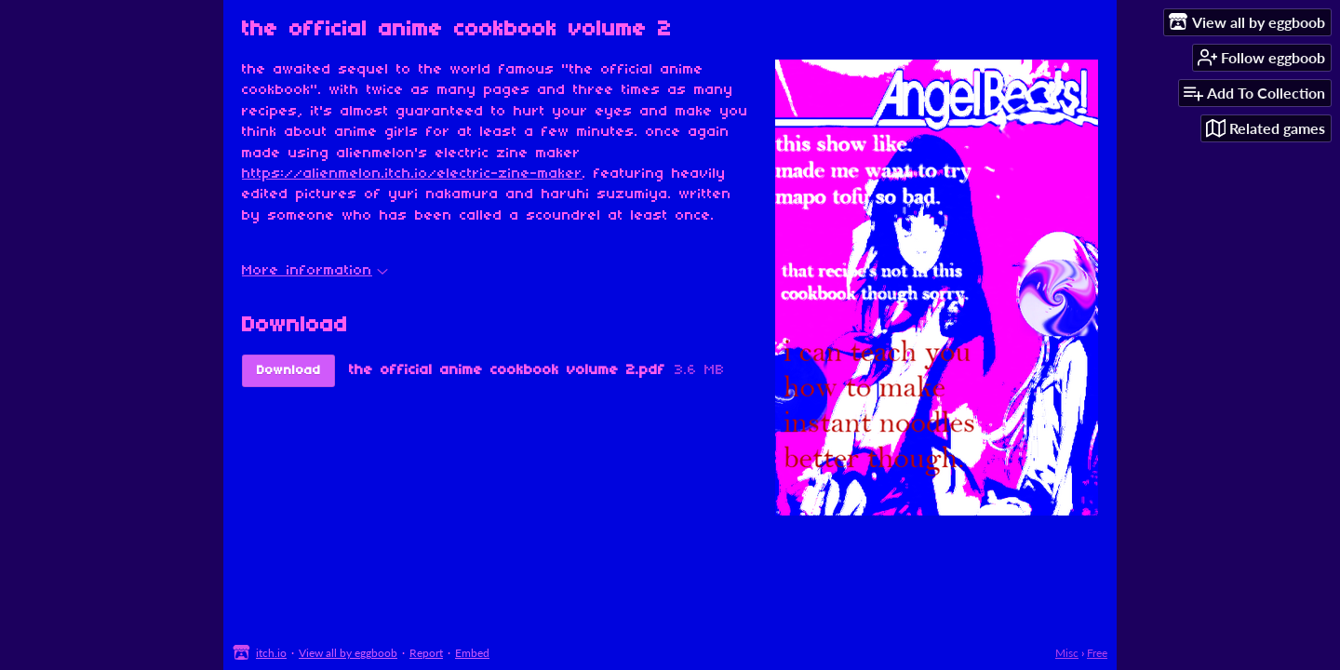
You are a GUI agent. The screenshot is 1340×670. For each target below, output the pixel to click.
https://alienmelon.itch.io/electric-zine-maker (412, 174)
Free (1097, 653)
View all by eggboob (348, 653)
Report (426, 653)
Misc (1067, 653)
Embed (472, 653)
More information (315, 270)
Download (289, 371)
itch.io (271, 653)
